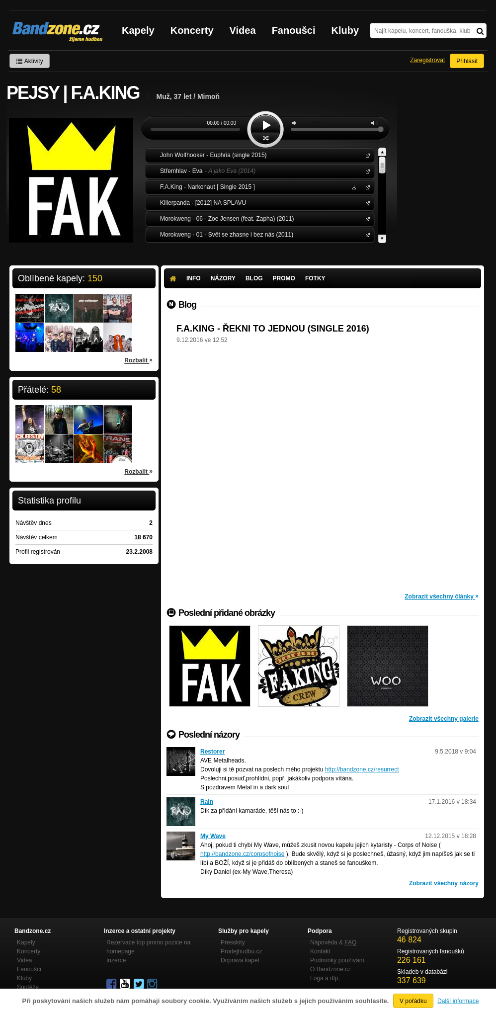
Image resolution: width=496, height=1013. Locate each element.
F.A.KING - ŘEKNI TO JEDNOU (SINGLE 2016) (272, 329)
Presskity (233, 942)
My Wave (213, 836)
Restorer (212, 751)
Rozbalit (138, 360)
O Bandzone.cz (330, 969)
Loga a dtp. (325, 978)
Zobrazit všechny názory (444, 883)
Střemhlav (366, 171)
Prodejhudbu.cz (241, 951)
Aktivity (29, 61)
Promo (284, 278)
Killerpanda (366, 202)
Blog (254, 278)
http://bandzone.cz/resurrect (362, 769)
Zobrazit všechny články (442, 596)
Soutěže (28, 987)
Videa (243, 30)
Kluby (345, 30)
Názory (223, 278)
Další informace (458, 1001)
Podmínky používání (337, 960)
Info (193, 278)
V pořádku (413, 1001)
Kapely (138, 30)
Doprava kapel (240, 960)
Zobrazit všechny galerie (444, 718)
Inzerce (116, 960)
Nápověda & (333, 942)
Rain (206, 801)
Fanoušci (294, 30)
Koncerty (192, 30)
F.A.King (366, 186)
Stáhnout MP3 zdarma (353, 186)
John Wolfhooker (366, 155)
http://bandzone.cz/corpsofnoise (242, 853)
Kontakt (320, 951)
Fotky (315, 278)
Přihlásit (467, 61)
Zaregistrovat (427, 60)
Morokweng (366, 218)
